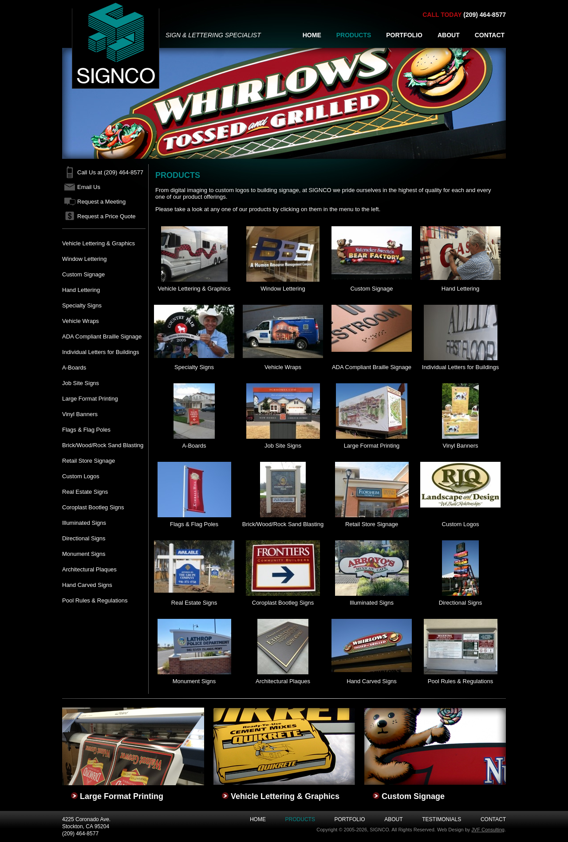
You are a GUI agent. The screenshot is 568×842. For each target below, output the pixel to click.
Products (300, 819)
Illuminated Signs (84, 522)
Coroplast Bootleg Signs (93, 507)
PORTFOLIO (404, 35)
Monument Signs (84, 554)
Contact (493, 819)
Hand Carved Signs (87, 585)
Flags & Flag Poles (86, 429)
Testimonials (441, 819)
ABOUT (449, 35)
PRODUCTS (353, 35)
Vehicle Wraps (80, 321)
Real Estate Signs (85, 491)
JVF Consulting (488, 829)
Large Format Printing (90, 398)
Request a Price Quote (106, 216)
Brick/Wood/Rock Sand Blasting (102, 445)
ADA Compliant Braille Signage (102, 336)
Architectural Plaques (89, 569)
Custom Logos (80, 476)
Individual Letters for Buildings (100, 352)
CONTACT (490, 35)
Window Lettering (84, 259)
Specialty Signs (82, 305)
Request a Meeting (101, 201)
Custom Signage (83, 274)
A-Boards (74, 367)
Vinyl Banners (80, 414)
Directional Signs (84, 538)
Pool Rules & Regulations (94, 600)
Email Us (88, 187)
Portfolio (350, 819)
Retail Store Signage (88, 460)
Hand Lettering (81, 290)
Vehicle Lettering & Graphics (98, 243)
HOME (312, 35)
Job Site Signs (80, 383)
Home (258, 819)
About (393, 819)
